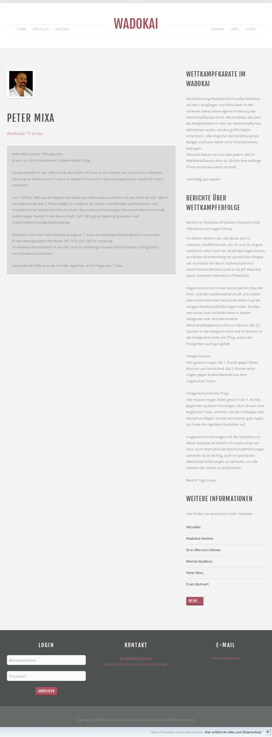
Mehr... (195, 601)
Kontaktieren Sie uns (136, 658)
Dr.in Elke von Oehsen (203, 549)
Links (235, 29)
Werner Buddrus (199, 561)
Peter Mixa (194, 572)
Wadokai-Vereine (199, 538)
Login (250, 29)
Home (21, 29)
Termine (217, 29)
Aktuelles (41, 29)
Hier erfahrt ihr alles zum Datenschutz (233, 732)
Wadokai (136, 23)
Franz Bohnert (197, 584)
